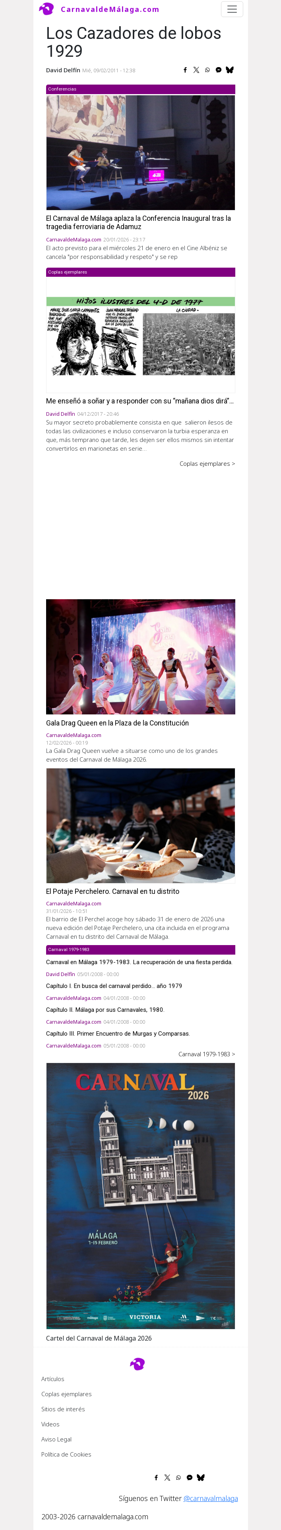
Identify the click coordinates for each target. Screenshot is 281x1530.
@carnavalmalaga (211, 1498)
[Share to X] (196, 70)
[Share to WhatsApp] (207, 70)
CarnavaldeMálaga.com (110, 9)
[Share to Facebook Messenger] (219, 70)
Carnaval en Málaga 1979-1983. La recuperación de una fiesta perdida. (139, 962)
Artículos (52, 1379)
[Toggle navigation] (232, 9)
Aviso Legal (56, 1439)
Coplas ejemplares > (207, 463)
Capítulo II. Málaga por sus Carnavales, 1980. (105, 1009)
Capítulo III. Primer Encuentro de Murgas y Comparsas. (118, 1033)
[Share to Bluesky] (230, 70)
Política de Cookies (66, 1454)
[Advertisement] (140, 527)
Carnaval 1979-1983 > (206, 1054)
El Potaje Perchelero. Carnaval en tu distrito (112, 891)
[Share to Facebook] (185, 70)
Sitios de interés (63, 1409)
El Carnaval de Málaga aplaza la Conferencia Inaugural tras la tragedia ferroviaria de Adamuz (138, 222)
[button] (141, 1195)
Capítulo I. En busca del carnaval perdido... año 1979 (114, 986)
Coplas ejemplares (66, 1394)
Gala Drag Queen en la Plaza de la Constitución (117, 723)
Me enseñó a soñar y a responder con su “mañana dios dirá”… (140, 401)
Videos (50, 1424)
